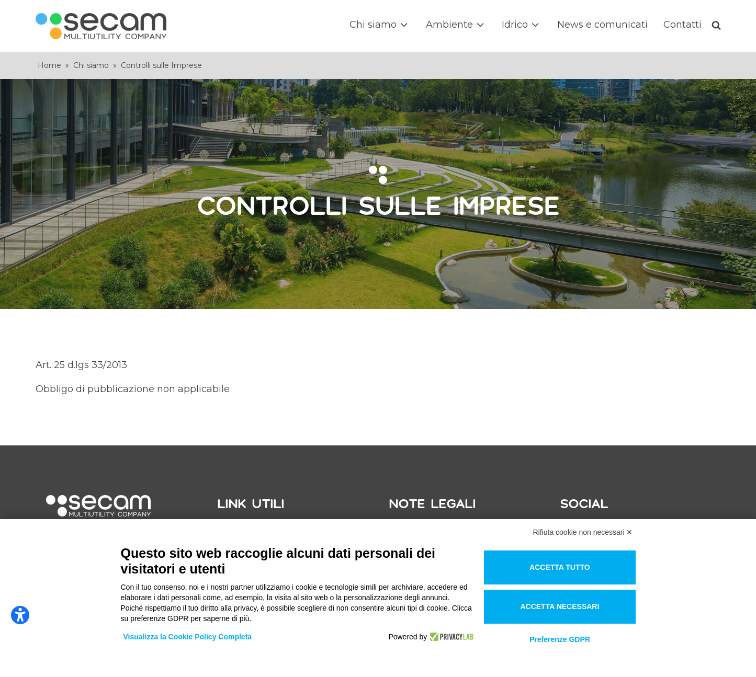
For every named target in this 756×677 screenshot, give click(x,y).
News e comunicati (602, 24)
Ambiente (456, 25)
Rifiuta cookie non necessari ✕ (583, 532)
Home (49, 65)
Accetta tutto (559, 567)
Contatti (682, 24)
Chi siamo (379, 25)
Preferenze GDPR (559, 639)
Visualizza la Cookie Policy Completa (187, 637)
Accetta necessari (559, 606)
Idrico (521, 25)
